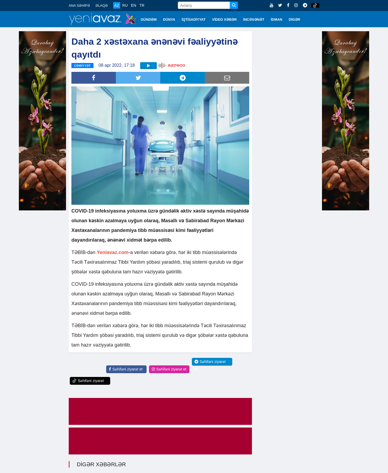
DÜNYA (169, 19)
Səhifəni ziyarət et (126, 369)
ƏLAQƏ (101, 5)
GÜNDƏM (149, 19)
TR (141, 5)
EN (133, 5)
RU (125, 5)
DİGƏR (294, 19)
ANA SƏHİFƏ (79, 5)
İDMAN (276, 19)
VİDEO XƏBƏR (224, 19)
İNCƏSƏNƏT (253, 19)
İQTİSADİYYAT (194, 19)
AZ (116, 5)
